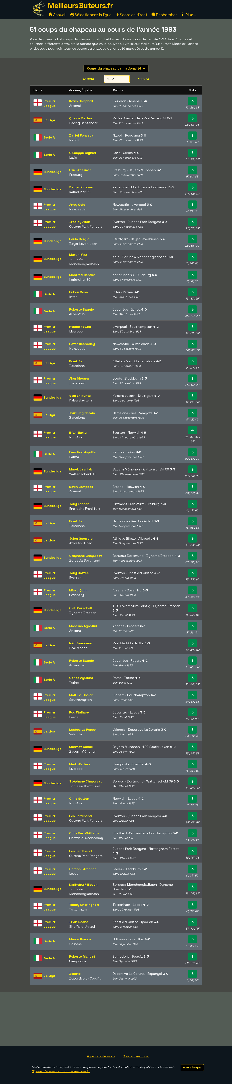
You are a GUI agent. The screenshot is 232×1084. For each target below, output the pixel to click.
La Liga (49, 120)
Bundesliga (52, 172)
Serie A (49, 137)
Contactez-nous (136, 1056)
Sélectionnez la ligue (91, 14)
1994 (88, 79)
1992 (143, 79)
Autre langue (192, 1067)
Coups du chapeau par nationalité (116, 68)
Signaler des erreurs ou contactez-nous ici (61, 1071)
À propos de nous (101, 1056)
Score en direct (131, 14)
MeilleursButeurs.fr (80, 5)
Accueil (57, 14)
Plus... (188, 14)
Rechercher (164, 14)
